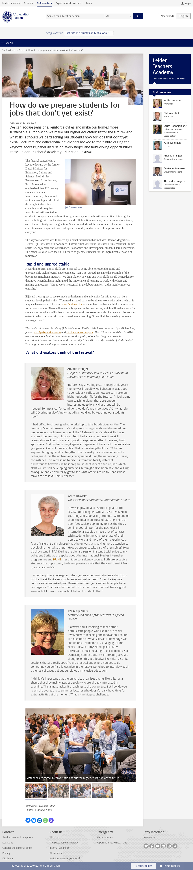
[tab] (36, 790)
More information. (50, 865)
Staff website (8, 50)
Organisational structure (68, 3)
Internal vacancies (59, 848)
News (21, 50)
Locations (7, 842)
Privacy (6, 853)
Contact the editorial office (17, 848)
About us (54, 837)
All (107, 16)
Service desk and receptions (17, 837)
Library (88, 3)
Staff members (44, 3)
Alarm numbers (104, 837)
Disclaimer (8, 858)
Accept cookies (143, 866)
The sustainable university (63, 842)
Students (28, 3)
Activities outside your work (65, 858)
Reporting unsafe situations (111, 842)
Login (188, 3)
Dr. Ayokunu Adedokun (47, 332)
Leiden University (11, 3)
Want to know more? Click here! (169, 78)
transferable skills (72, 304)
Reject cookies (171, 866)
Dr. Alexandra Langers (79, 332)
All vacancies (56, 853)
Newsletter (150, 837)
